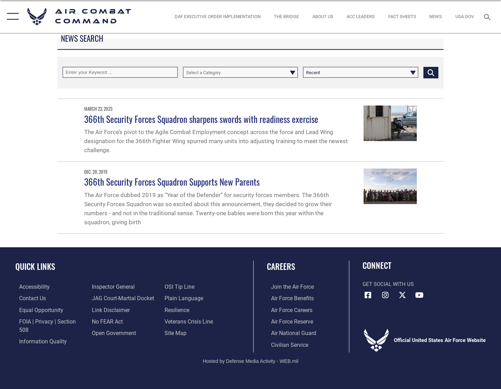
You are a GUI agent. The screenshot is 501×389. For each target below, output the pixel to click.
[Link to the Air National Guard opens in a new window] (288, 332)
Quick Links (35, 266)
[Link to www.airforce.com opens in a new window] (287, 286)
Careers (281, 266)
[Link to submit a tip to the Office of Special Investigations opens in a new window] (180, 286)
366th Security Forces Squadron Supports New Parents (172, 181)
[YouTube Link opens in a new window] (419, 295)
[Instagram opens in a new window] (385, 295)
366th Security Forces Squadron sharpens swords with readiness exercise (201, 118)
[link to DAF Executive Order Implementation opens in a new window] (217, 16)
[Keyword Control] (120, 72)
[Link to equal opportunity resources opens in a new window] (36, 309)
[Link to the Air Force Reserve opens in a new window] (287, 321)
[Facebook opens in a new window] (368, 295)
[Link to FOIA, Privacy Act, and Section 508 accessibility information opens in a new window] (47, 321)
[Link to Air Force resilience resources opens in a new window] (178, 309)
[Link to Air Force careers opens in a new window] (287, 309)
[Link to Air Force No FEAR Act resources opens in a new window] (106, 321)
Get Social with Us (388, 284)
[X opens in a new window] (402, 295)
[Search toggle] (488, 16)
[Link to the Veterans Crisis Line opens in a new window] (189, 321)
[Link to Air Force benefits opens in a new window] (287, 298)
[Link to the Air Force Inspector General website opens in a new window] (111, 286)
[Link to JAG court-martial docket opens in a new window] (121, 298)
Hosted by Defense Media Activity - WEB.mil (251, 360)
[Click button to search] (430, 72)
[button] (11, 16)
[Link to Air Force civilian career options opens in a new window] (284, 344)
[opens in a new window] (465, 16)
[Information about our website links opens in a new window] (109, 309)
